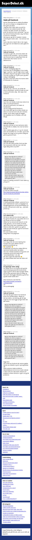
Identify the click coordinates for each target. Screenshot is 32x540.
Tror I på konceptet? (8, 403)
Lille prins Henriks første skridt (10, 463)
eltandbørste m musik (8, 484)
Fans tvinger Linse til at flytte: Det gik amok (13, 518)
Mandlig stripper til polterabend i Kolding (13, 470)
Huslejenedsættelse (7, 437)
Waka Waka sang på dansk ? (9, 473)
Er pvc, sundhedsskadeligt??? (10, 499)
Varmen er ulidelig (7, 450)
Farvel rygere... (6, 489)
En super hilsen (6, 414)
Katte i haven (6, 443)
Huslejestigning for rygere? (9, 488)
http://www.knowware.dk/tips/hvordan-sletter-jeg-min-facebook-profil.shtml (16, 192)
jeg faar (4, 495)
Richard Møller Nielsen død (9, 427)
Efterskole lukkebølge (8, 506)
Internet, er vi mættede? (8, 468)
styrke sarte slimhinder (8, 491)
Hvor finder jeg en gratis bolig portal (11, 439)
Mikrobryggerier (7, 391)
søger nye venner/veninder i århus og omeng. (14, 516)
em (3, 419)
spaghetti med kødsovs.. (9, 402)
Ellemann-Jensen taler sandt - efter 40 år (12, 509)
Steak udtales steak (7, 400)
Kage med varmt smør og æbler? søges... (13, 396)
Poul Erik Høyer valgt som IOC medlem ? (12, 423)
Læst (4, 398)
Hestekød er (6, 389)
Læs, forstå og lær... (7, 493)
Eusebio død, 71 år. (7, 416)
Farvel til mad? (6, 497)
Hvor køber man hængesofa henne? (11, 446)
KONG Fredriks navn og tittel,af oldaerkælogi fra (14, 511)
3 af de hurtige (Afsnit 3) (8, 466)
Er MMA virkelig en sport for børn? (11, 412)
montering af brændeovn (9, 436)
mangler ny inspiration (8, 513)
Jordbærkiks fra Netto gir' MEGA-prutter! (12, 515)
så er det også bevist (8, 482)
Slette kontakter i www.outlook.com (11, 520)
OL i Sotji (5, 421)
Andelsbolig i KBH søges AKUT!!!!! (11, 445)
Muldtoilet (5, 452)
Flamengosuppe (7, 472)
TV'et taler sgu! (6, 429)
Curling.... (5, 425)
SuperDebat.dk (7, 11)
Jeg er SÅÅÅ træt (7, 486)
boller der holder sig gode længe (11, 394)
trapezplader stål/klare (8, 441)
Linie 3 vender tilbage (8, 459)
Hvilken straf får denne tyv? (9, 507)
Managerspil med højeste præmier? (11, 418)
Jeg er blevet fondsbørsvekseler (10, 448)
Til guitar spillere (7, 522)
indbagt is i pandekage (8, 393)
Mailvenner (5, 461)
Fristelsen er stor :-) (7, 464)
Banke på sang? (6, 475)
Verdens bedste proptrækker (10, 405)
